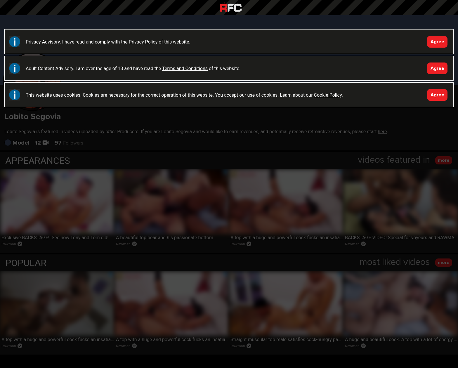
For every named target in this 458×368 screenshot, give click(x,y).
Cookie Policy (328, 95)
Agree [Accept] (437, 41)
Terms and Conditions (185, 68)
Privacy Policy (143, 42)
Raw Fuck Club (231, 8)
